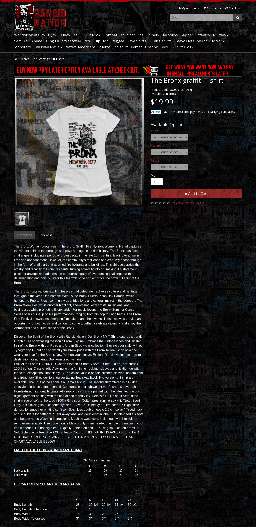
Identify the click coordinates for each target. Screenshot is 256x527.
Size (155, 131)
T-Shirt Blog (182, 47)
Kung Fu (52, 41)
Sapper (187, 35)
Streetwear (71, 41)
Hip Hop (101, 41)
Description (24, 235)
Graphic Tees (156, 47)
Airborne (170, 35)
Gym (53, 35)
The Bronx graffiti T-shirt (48, 59)
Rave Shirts (136, 41)
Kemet (136, 47)
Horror (217, 41)
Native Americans (80, 47)
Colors (157, 146)
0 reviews (177, 203)
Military (220, 35)
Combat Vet (114, 35)
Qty (153, 175)
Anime (36, 41)
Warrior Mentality (29, 35)
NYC (87, 41)
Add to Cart (196, 193)
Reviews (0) (46, 235)
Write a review (194, 203)
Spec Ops (135, 35)
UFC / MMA (91, 35)
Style (156, 160)
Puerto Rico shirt (113, 47)
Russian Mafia (49, 47)
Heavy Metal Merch (191, 41)
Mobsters (23, 47)
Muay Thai (70, 35)
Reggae (118, 41)
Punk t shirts (160, 41)
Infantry (203, 35)
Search (24, 59)
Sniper (153, 35)
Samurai (21, 41)
